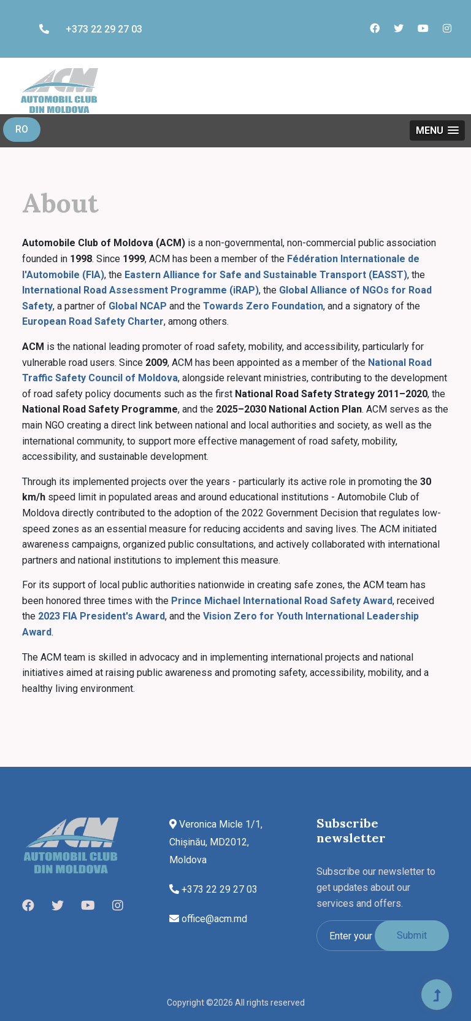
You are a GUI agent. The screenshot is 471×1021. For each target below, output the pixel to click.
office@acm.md (208, 919)
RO (21, 129)
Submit (412, 935)
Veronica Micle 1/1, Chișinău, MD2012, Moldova (215, 842)
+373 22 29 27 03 (90, 29)
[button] (437, 130)
